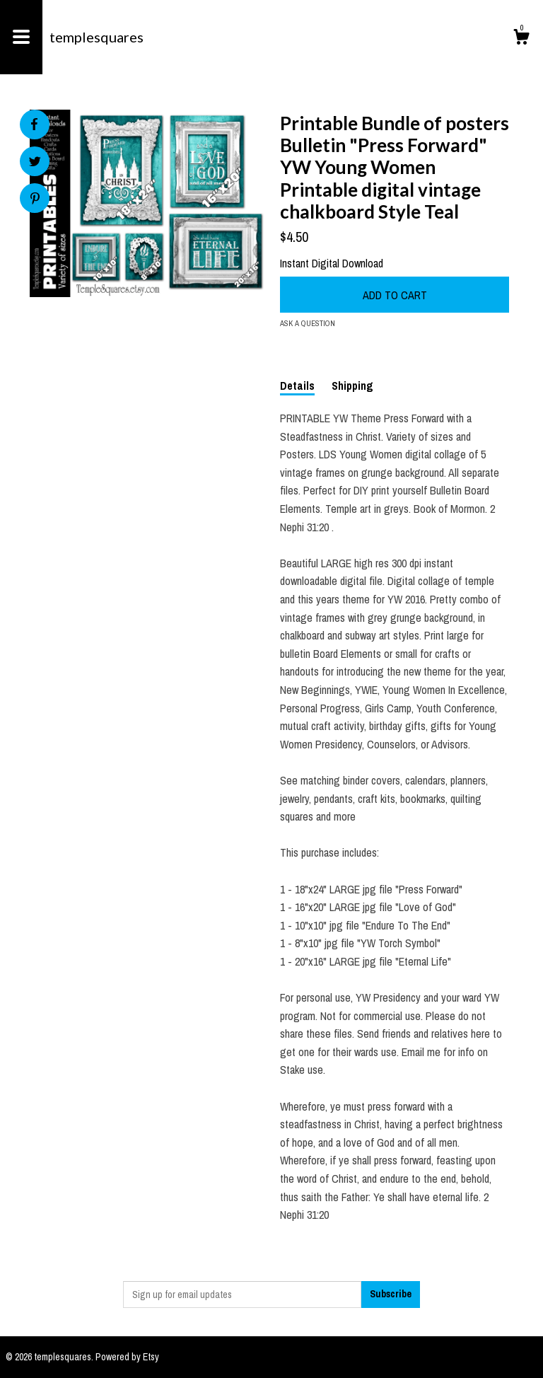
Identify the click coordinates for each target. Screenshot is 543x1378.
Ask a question (307, 323)
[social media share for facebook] (34, 124)
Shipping (352, 385)
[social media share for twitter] (35, 163)
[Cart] (521, 39)
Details (297, 385)
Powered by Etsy (127, 1356)
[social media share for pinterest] (35, 200)
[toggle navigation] (21, 37)
